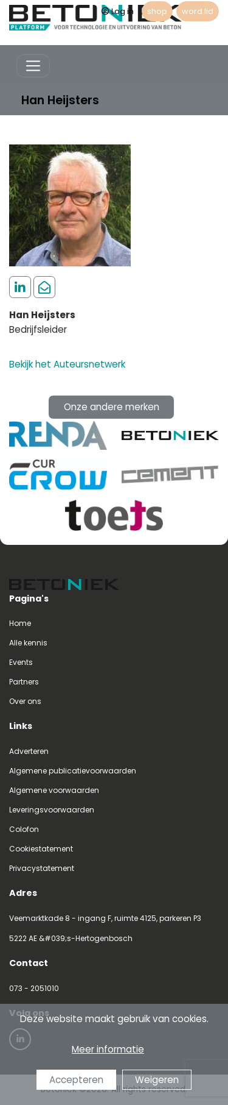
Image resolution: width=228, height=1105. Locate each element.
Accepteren (76, 1079)
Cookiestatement (41, 849)
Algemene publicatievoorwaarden (72, 771)
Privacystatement (41, 868)
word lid (197, 11)
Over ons (25, 701)
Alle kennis (28, 643)
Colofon (24, 829)
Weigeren (157, 1079)
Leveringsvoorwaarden (51, 810)
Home (20, 623)
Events (21, 662)
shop (157, 11)
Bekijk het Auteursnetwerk (67, 364)
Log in (118, 11)
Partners (24, 682)
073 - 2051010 (34, 988)
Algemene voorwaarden (54, 790)
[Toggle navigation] (33, 66)
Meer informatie (108, 1049)
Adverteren (29, 751)
